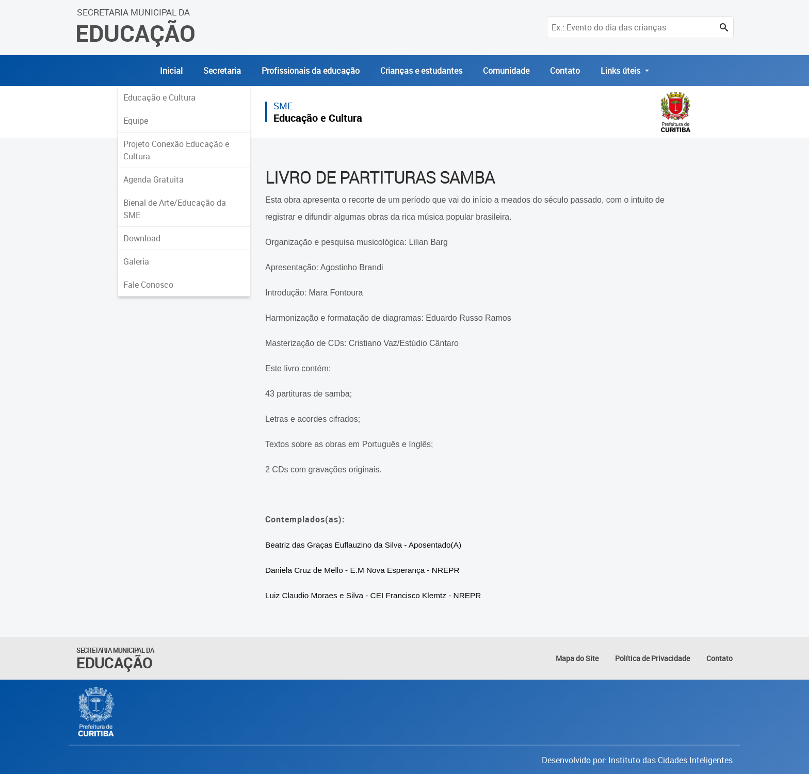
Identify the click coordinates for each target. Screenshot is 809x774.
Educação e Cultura (159, 97)
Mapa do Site (577, 658)
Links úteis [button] (621, 70)
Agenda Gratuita (153, 179)
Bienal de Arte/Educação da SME (174, 209)
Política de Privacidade (652, 658)
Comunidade (506, 70)
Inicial (171, 70)
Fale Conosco (148, 284)
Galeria (136, 261)
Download (141, 238)
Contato (565, 70)
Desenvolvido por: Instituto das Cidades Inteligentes (637, 760)
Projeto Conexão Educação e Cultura (176, 150)
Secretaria (222, 70)
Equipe (135, 120)
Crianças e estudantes (421, 70)
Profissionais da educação (311, 70)
